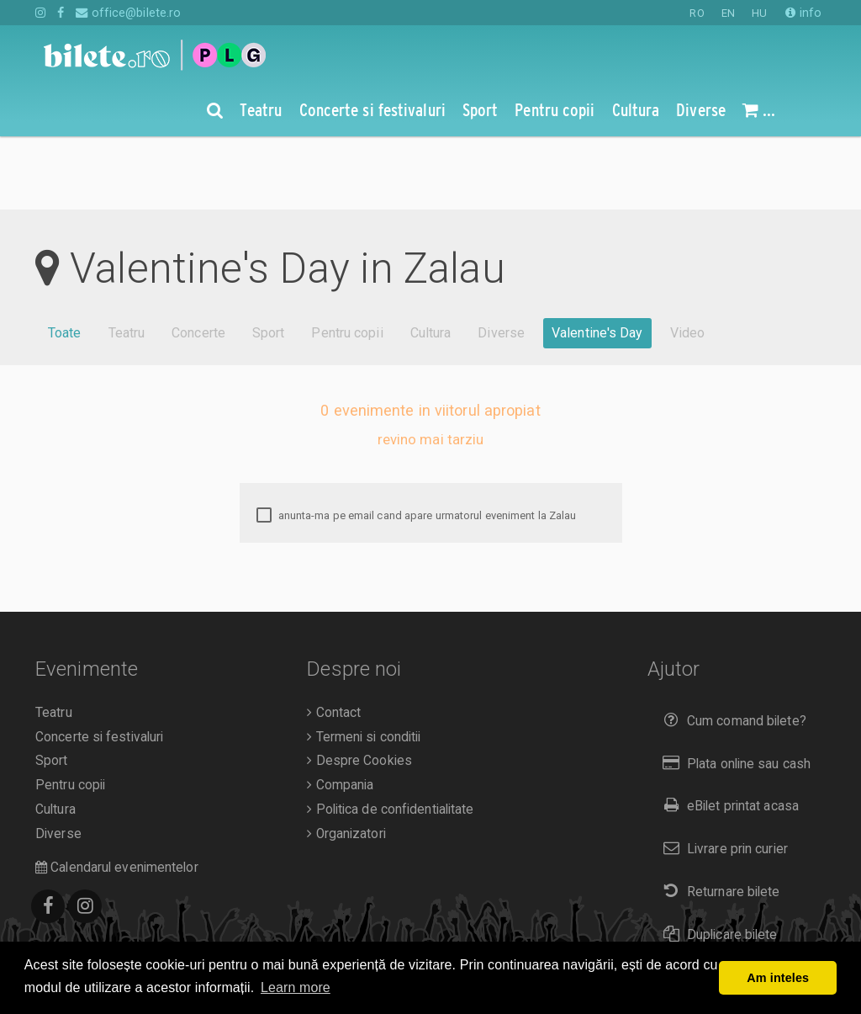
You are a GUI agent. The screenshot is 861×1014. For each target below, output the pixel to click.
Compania (340, 711)
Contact (334, 639)
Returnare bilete (718, 818)
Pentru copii (347, 260)
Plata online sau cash (733, 690)
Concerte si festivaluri (99, 664)
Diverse (501, 260)
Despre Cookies (359, 687)
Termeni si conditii (363, 664)
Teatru (126, 260)
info (803, 12)
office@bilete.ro (128, 12)
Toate (65, 260)
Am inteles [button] (778, 978)
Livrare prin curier (722, 775)
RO (696, 13)
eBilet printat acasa (727, 733)
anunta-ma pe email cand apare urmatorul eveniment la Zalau (416, 442)
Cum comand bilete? (731, 648)
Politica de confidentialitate (390, 736)
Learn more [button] (295, 987)
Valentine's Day (597, 260)
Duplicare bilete (717, 861)
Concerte (198, 260)
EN (728, 13)
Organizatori (346, 760)
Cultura (431, 260)
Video (687, 260)
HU (759, 13)
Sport (268, 260)
